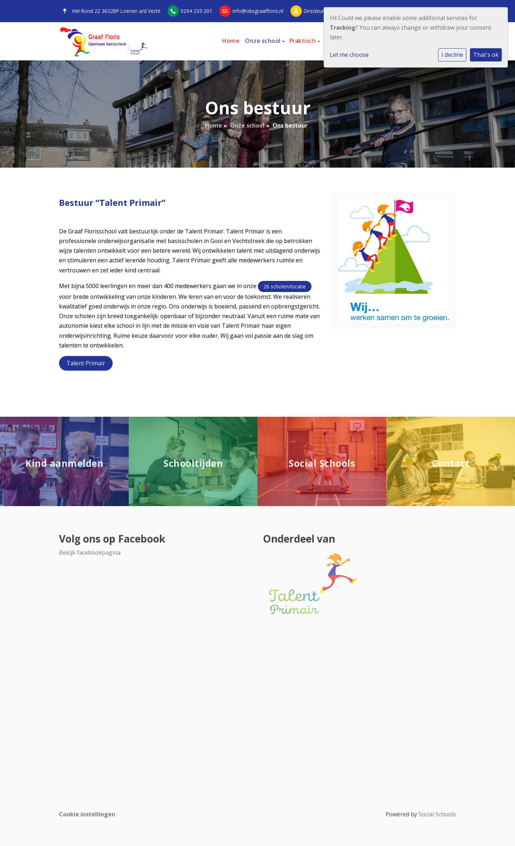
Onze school (263, 41)
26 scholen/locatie (285, 286)
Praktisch (303, 41)
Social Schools (437, 814)
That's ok (486, 55)
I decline (452, 55)
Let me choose (349, 55)
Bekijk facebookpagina (90, 552)
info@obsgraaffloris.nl (257, 11)
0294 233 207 (196, 11)
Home (230, 41)
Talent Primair (86, 363)
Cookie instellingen (87, 814)
